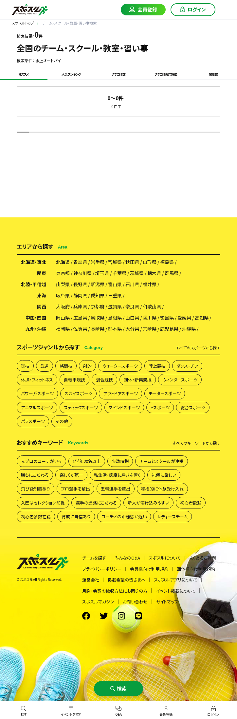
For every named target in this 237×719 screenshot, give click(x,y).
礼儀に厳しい (164, 475)
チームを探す (94, 558)
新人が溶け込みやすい (148, 503)
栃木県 (154, 273)
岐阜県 (63, 295)
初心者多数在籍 (36, 516)
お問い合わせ (135, 602)
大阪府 (63, 306)
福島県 (167, 262)
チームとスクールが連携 (161, 461)
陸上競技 (157, 366)
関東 (41, 273)
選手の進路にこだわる (96, 503)
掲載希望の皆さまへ (126, 580)
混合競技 (104, 380)
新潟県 (97, 284)
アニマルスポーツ (37, 407)
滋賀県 (115, 306)
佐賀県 (80, 328)
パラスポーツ (33, 421)
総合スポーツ (192, 407)
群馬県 (171, 273)
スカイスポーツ (78, 393)
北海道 (63, 262)
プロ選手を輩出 (75, 489)
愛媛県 (184, 317)
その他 (62, 421)
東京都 (63, 273)
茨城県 (137, 273)
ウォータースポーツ (120, 366)
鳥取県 (97, 317)
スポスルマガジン (98, 602)
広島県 (80, 317)
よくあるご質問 (202, 558)
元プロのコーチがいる (41, 461)
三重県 (115, 295)
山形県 (149, 262)
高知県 (202, 317)
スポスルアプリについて (175, 580)
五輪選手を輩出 (115, 489)
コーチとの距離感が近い (124, 516)
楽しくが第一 (71, 475)
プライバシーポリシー (101, 569)
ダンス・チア (187, 366)
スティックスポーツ (81, 407)
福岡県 (63, 328)
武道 (44, 366)
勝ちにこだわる (35, 475)
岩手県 (97, 262)
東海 (41, 295)
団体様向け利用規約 (196, 569)
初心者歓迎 (190, 503)
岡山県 (63, 317)
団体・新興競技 (138, 380)
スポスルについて (165, 558)
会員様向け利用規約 (149, 569)
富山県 (115, 284)
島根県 (115, 317)
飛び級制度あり (35, 489)
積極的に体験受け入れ (162, 489)
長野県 (80, 284)
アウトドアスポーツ (120, 393)
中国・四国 (36, 317)
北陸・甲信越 (33, 284)
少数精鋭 (120, 461)
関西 (41, 306)
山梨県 (63, 284)
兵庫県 (80, 306)
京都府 (97, 306)
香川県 (149, 317)
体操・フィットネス (37, 380)
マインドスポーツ (124, 407)
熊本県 (115, 328)
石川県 (132, 284)
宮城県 (115, 262)
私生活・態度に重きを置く (117, 475)
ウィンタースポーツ (179, 380)
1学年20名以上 (87, 461)
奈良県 (132, 306)
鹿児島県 (169, 328)
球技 (25, 366)
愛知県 (97, 295)
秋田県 (132, 262)
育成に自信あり (76, 516)
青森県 (80, 262)
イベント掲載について (175, 591)
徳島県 (167, 317)
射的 (87, 366)
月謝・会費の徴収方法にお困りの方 (114, 591)
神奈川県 (82, 273)
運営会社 (90, 580)
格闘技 (66, 366)
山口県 (132, 317)
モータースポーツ (165, 393)
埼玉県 (102, 273)
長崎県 (97, 328)
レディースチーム (172, 516)
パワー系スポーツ (37, 393)
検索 (122, 688)
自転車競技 (74, 380)
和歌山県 (152, 306)
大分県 (132, 328)
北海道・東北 (33, 262)
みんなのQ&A (127, 558)
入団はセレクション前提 (43, 503)
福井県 (149, 284)
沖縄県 (189, 328)
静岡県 (80, 295)
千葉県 (119, 273)
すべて (198, 348)
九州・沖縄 (36, 328)
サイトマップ (167, 602)
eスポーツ (160, 407)
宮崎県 (149, 328)
